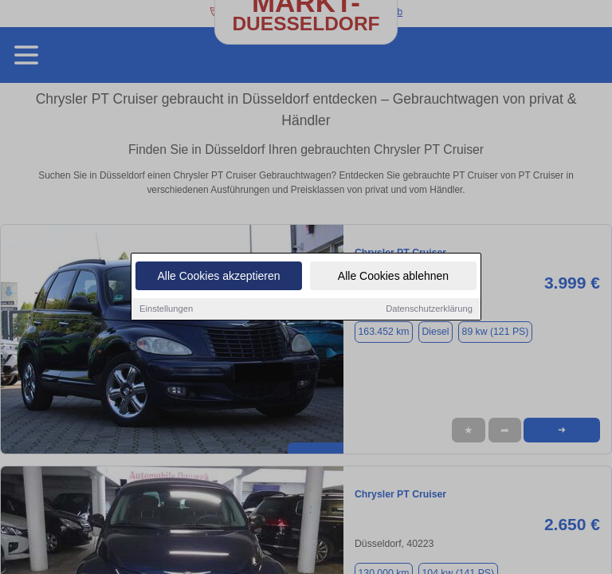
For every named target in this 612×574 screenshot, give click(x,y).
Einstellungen (166, 308)
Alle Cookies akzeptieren (218, 275)
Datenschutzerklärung (429, 308)
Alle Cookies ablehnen (393, 275)
